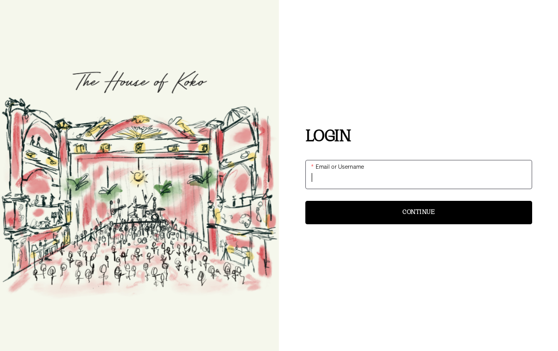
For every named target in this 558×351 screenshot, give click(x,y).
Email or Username (339, 166)
